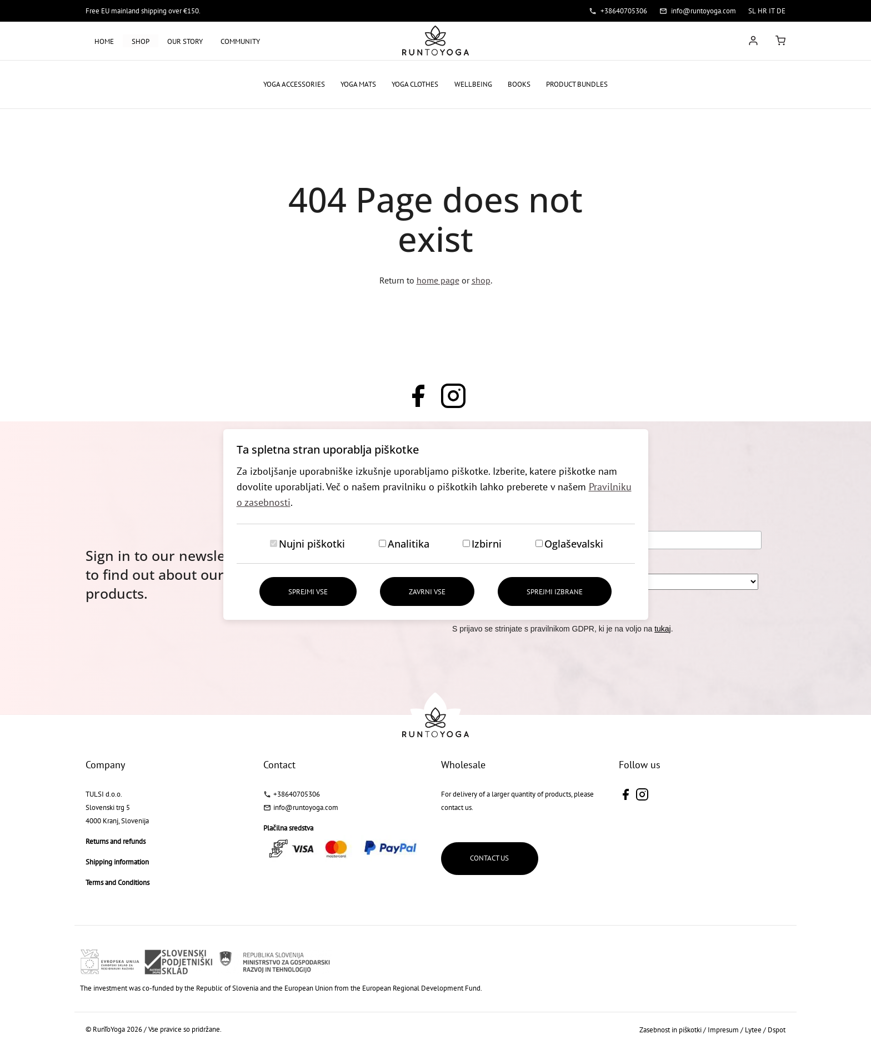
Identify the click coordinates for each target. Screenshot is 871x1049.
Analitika (408, 544)
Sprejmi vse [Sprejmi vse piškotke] (307, 591)
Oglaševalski (573, 544)
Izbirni (487, 544)
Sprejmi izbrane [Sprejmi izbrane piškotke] (555, 591)
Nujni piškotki (312, 544)
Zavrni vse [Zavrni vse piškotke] (427, 591)
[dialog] (435, 524)
